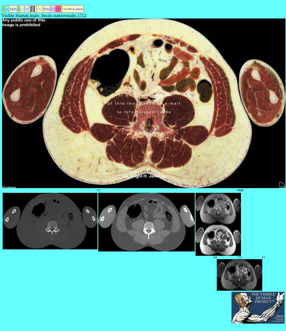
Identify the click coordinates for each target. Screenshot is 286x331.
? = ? (40, 8)
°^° (26, 8)
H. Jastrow (78, 8)
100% (13, 8)
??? (53, 8)
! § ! (58, 8)
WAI (46, 8)
